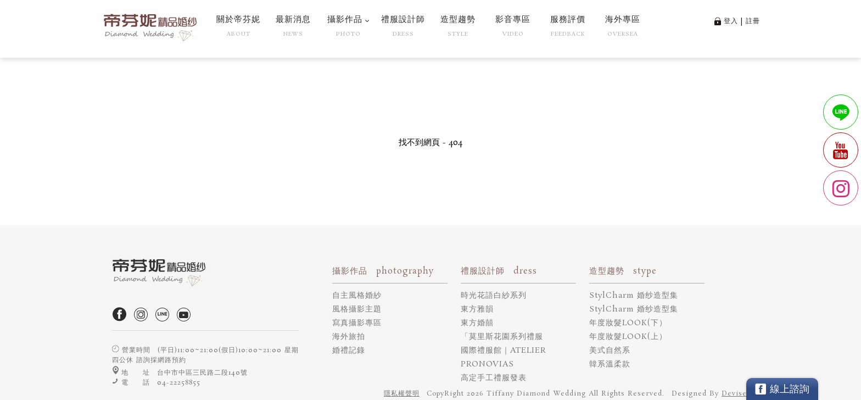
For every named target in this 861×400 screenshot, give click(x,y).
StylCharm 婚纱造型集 (633, 295)
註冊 (753, 21)
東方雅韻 (477, 309)
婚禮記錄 (348, 350)
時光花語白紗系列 (494, 295)
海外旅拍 (348, 336)
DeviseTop (741, 393)
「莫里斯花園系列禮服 (502, 336)
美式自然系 (609, 350)
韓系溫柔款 (609, 364)
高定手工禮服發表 (494, 378)
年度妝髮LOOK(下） (628, 323)
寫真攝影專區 (357, 323)
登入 (731, 21)
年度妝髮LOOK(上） (628, 336)
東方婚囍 (477, 323)
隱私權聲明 (402, 393)
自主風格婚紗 (357, 295)
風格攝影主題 (357, 309)
